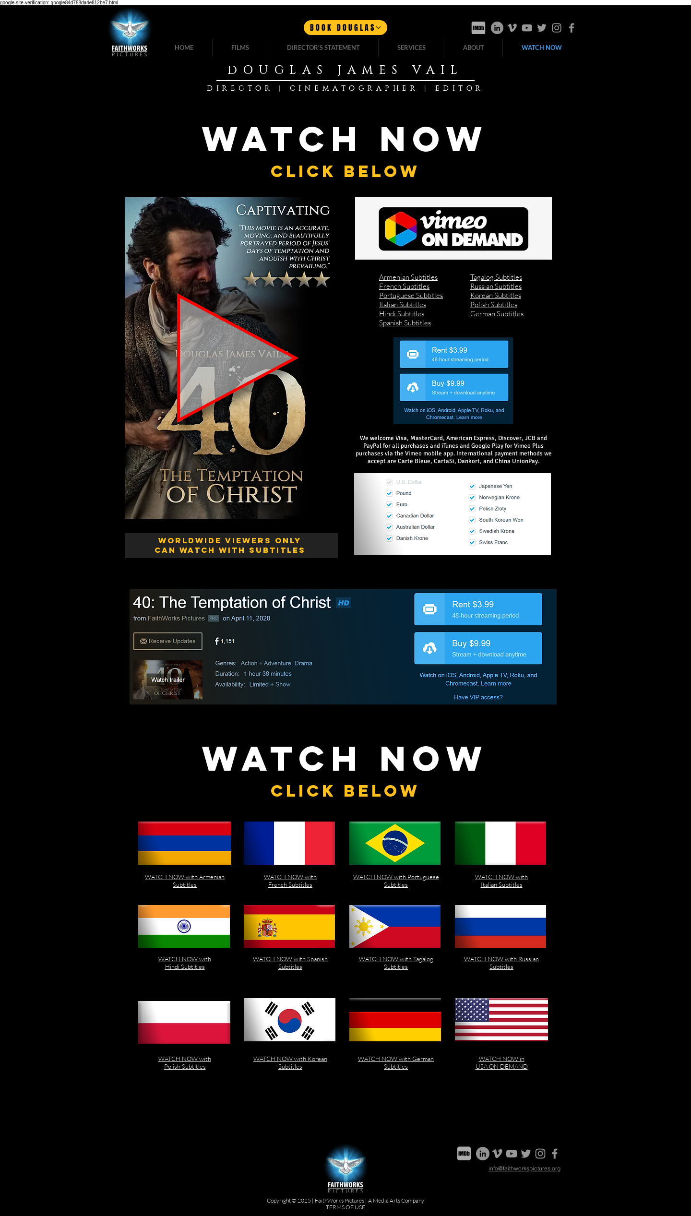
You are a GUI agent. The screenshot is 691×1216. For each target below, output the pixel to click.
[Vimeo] (512, 28)
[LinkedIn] (497, 28)
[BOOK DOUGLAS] (345, 27)
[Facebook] (571, 28)
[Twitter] (542, 28)
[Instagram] (556, 28)
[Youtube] (527, 28)
